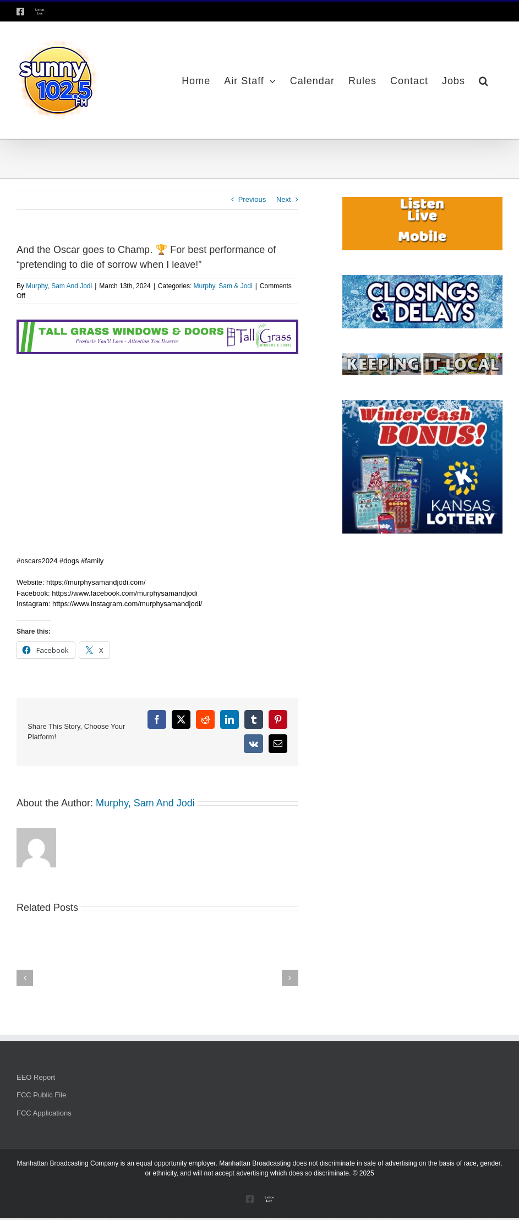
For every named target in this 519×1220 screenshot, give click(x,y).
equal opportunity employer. (176, 1163)
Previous (252, 199)
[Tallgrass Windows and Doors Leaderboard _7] (157, 325)
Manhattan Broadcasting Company (68, 1163)
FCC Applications (44, 1113)
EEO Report (36, 1077)
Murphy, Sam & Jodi (223, 286)
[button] (484, 80)
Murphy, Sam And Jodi (59, 286)
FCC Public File (41, 1095)
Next (283, 199)
